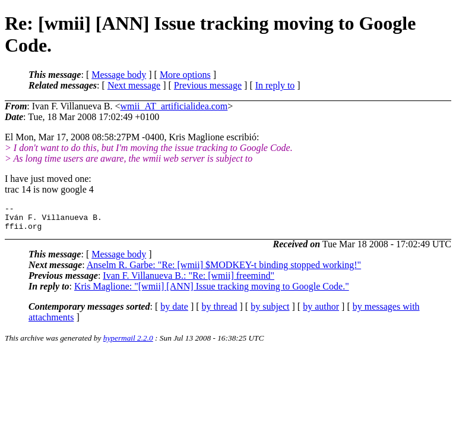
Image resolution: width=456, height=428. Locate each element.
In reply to (275, 85)
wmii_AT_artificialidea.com (173, 106)
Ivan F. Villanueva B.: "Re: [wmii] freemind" (188, 281)
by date (174, 312)
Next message (133, 85)
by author (321, 312)
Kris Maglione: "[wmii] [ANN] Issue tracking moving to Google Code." (211, 292)
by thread (220, 312)
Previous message (208, 85)
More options (185, 75)
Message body (118, 75)
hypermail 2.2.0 (128, 343)
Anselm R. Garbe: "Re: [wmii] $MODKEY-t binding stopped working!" (224, 270)
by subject (270, 312)
